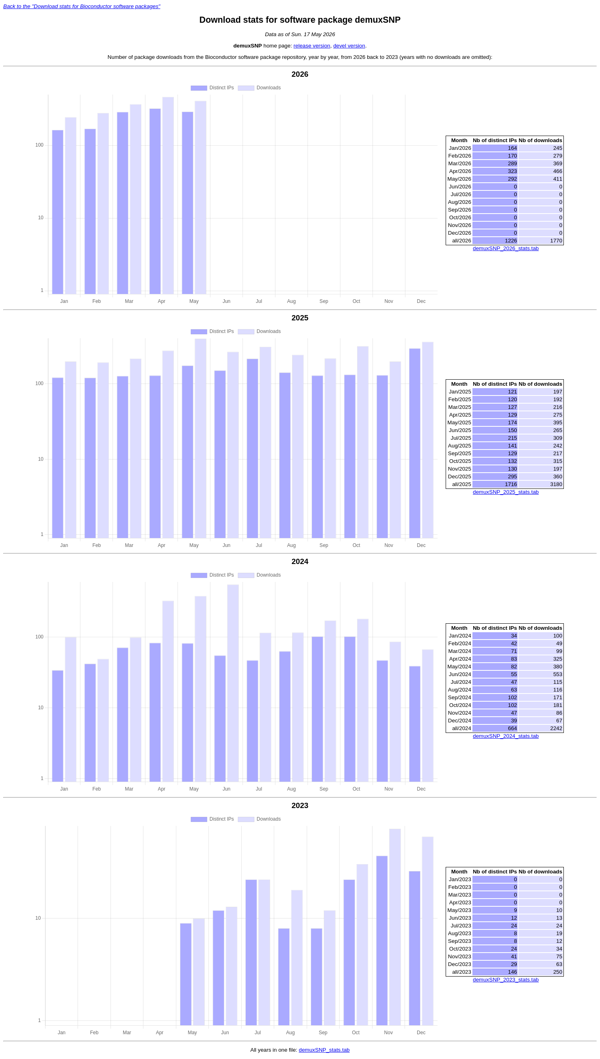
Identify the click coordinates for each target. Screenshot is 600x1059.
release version (312, 46)
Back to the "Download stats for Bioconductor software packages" (81, 6)
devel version (349, 46)
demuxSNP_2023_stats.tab (506, 980)
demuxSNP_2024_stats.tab (506, 736)
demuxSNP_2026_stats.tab (506, 248)
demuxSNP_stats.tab (324, 1051)
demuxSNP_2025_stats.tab (506, 492)
